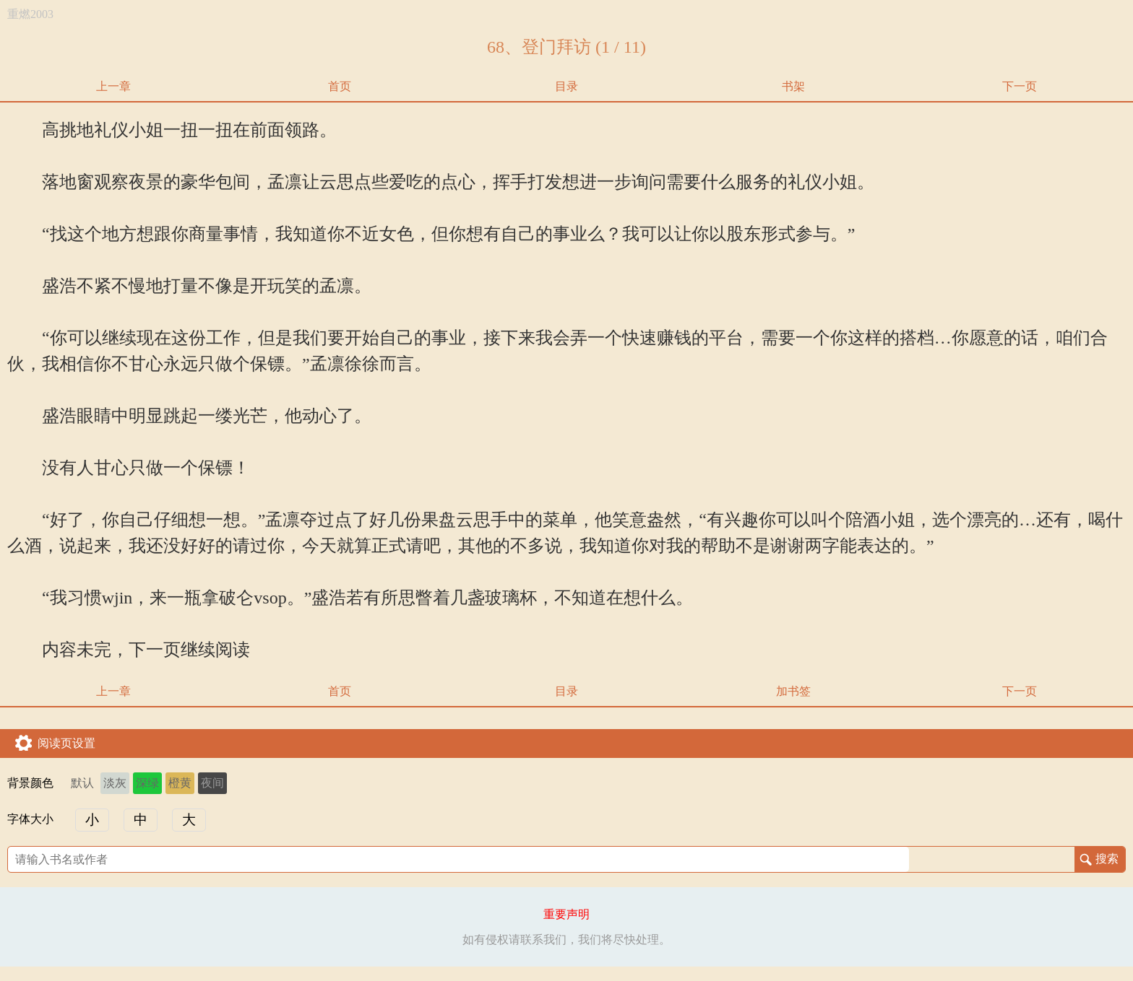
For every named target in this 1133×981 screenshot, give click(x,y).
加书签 (793, 691)
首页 (339, 86)
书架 (793, 86)
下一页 (1019, 86)
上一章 (113, 86)
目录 (566, 86)
